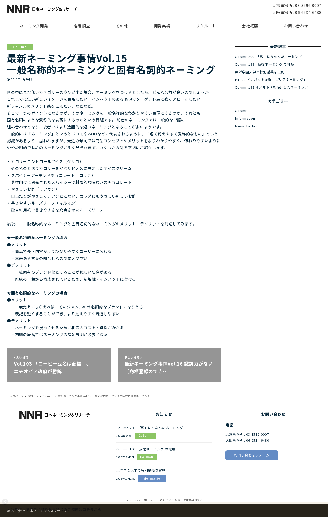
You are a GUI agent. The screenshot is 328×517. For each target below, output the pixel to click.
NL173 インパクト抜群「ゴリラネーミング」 (271, 79)
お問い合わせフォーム (252, 455)
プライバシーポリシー (141, 500)
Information (245, 118)
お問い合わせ (193, 500)
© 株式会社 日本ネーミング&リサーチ (37, 510)
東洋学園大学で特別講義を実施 (259, 71)
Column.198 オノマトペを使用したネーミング (271, 87)
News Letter (246, 126)
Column (20, 47)
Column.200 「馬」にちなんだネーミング (268, 56)
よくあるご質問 (169, 500)
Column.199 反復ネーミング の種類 (264, 64)
